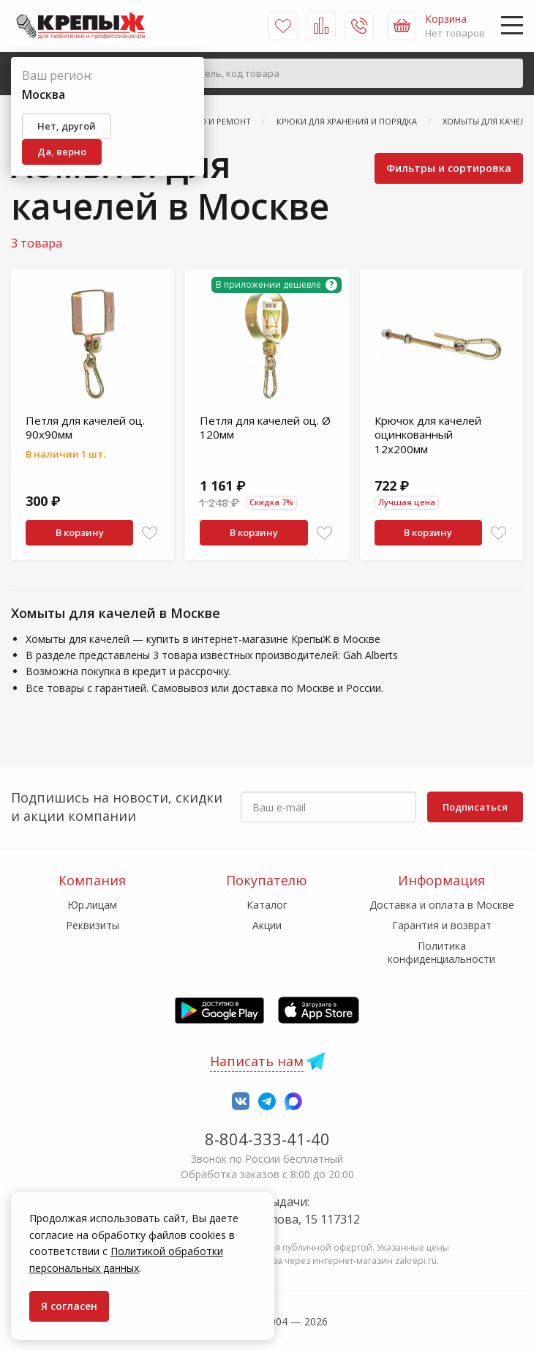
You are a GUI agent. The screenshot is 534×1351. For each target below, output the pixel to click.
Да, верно (61, 151)
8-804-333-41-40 (267, 1139)
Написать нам (257, 1061)
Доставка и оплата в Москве (441, 905)
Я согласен (69, 1306)
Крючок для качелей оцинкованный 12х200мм (428, 434)
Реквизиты (92, 925)
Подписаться (475, 807)
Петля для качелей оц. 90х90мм (85, 427)
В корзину (80, 532)
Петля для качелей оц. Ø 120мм (265, 427)
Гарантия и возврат (442, 925)
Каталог (267, 905)
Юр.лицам (92, 905)
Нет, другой (66, 126)
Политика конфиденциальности (441, 952)
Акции (267, 925)
